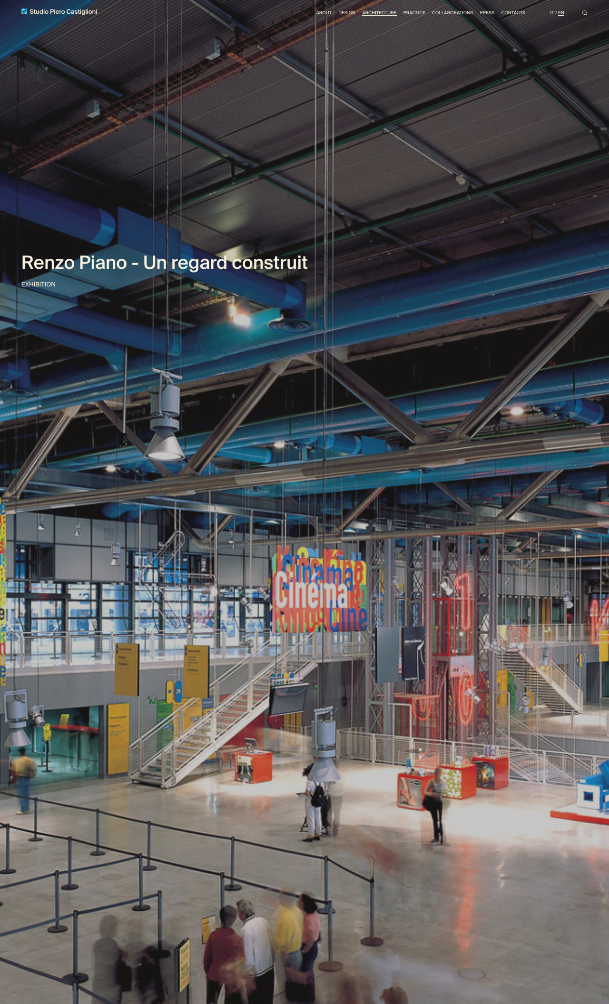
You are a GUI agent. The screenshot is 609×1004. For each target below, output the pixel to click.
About (306, 14)
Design (331, 14)
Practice (404, 14)
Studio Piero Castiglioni (62, 13)
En (560, 14)
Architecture (366, 14)
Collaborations (445, 14)
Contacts (510, 14)
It (551, 14)
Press (482, 14)
